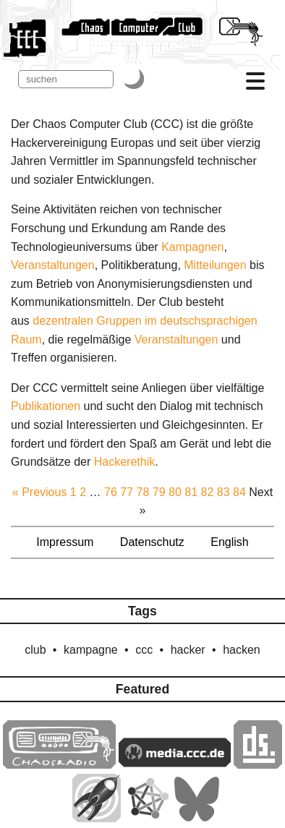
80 (175, 492)
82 (207, 492)
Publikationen (45, 406)
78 (143, 492)
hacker (188, 650)
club (35, 650)
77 (126, 492)
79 (159, 492)
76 (110, 492)
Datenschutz (152, 542)
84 (239, 492)
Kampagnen (192, 247)
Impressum (64, 542)
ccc (144, 650)
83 (223, 492)
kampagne (91, 650)
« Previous (39, 492)
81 (190, 492)
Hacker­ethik (124, 462)
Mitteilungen (215, 265)
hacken (241, 650)
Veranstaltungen (53, 265)
